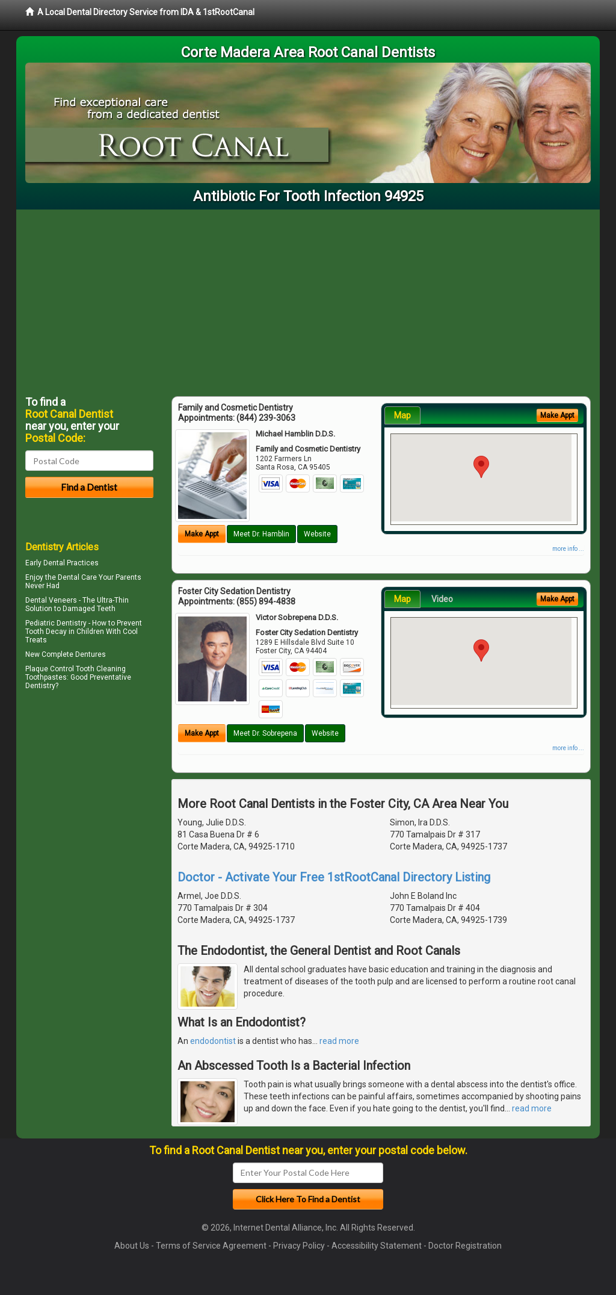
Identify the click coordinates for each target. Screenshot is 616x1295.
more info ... (568, 548)
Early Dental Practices (62, 563)
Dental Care (77, 577)
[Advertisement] (308, 300)
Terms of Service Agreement (211, 1245)
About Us (131, 1245)
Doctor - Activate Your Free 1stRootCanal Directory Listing (333, 877)
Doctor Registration (465, 1245)
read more (339, 1041)
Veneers (63, 600)
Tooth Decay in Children (64, 631)
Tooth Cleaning (101, 669)
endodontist (213, 1041)
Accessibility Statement (376, 1245)
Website (317, 534)
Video (442, 599)
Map (402, 415)
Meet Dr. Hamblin (261, 534)
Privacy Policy (299, 1245)
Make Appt (202, 534)
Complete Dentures (74, 654)
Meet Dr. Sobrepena (265, 733)
